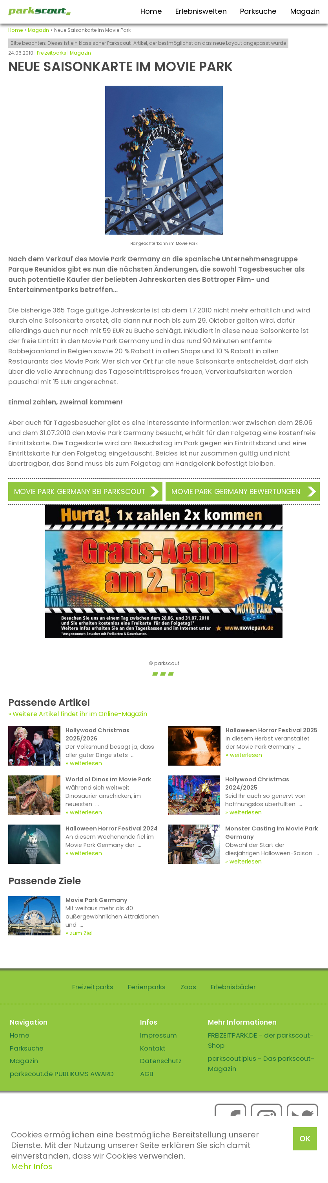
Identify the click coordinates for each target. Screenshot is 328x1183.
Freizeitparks (51, 53)
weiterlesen (86, 763)
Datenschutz (161, 1060)
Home (151, 11)
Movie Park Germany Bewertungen (235, 491)
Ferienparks (147, 987)
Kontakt (153, 1048)
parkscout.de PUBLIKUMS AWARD (62, 1073)
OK (305, 1138)
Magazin (305, 11)
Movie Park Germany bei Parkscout (80, 491)
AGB (146, 1073)
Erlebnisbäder (233, 987)
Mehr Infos (31, 1166)
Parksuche (258, 11)
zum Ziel (81, 933)
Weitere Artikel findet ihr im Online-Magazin (80, 713)
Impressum (158, 1035)
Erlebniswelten (201, 11)
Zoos (188, 987)
